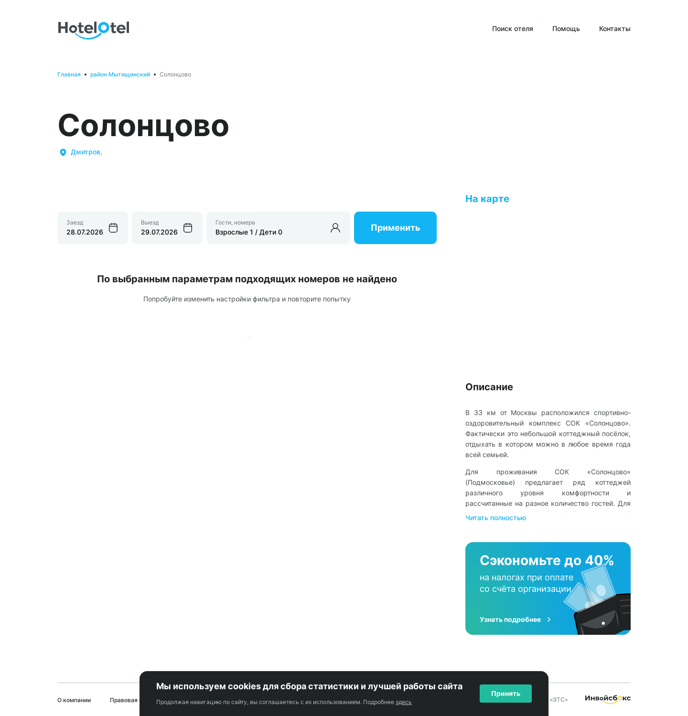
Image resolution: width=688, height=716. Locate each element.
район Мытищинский (120, 74)
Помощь (566, 28)
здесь (404, 701)
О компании (74, 700)
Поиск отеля (512, 28)
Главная (69, 74)
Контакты (615, 28)
